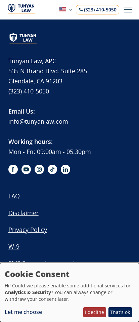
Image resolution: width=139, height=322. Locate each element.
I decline (94, 312)
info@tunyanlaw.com (38, 121)
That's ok (120, 312)
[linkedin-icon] (65, 169)
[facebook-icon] (13, 169)
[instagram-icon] (39, 169)
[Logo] (21, 12)
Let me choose (23, 312)
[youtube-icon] (26, 169)
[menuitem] (41, 199)
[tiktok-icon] (52, 169)
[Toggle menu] (128, 9)
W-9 (13, 246)
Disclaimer (23, 213)
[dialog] (69, 292)
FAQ (14, 196)
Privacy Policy (27, 230)
